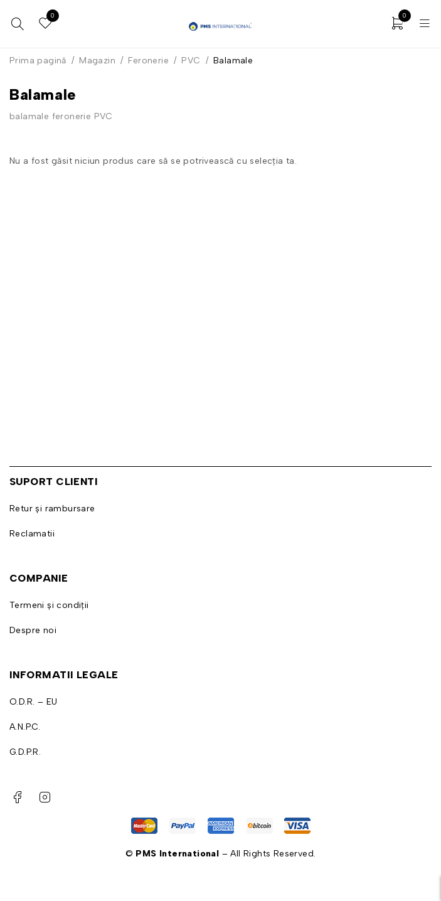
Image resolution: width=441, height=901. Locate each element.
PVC (190, 60)
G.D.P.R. (25, 752)
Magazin (97, 60)
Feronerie (148, 60)
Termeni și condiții (49, 605)
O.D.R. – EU (33, 701)
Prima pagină (37, 60)
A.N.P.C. (24, 727)
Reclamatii (32, 533)
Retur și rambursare (52, 508)
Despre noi (32, 630)
